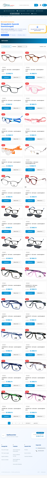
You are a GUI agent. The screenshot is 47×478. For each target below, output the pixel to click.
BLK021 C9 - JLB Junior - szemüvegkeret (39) (11, 162)
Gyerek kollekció (4, 456)
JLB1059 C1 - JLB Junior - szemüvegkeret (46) (11, 224)
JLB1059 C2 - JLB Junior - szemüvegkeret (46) (35, 224)
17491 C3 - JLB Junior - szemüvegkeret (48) (11, 70)
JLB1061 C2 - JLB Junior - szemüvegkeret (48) (11, 255)
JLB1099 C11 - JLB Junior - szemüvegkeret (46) (35, 316)
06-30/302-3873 (41, 450)
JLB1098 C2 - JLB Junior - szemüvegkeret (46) (11, 286)
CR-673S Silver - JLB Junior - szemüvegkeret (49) (32, 162)
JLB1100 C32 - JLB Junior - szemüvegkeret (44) (35, 409)
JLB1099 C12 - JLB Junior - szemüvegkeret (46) (11, 347)
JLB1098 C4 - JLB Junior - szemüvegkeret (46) (11, 316)
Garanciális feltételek (17, 464)
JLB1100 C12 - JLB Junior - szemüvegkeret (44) (35, 378)
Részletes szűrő (6, 46)
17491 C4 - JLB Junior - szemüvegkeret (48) (34, 70)
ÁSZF (39, 472)
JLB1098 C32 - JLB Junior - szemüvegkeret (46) (31, 286)
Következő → (28, 423)
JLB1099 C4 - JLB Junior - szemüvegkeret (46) (11, 378)
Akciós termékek (4, 459)
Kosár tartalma (27, 453)
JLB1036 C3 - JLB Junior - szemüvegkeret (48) (11, 193)
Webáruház (6, 16)
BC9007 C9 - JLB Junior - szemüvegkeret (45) (11, 101)
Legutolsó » (36, 423)
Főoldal (2, 16)
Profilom (26, 449)
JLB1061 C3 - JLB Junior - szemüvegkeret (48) (34, 255)
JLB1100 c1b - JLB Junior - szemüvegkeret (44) (11, 409)
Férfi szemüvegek (5, 453)
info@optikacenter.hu (41, 448)
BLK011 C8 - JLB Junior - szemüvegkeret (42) (34, 101)
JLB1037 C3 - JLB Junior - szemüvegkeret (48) (35, 193)
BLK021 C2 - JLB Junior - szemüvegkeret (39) (34, 132)
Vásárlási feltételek (28, 456)
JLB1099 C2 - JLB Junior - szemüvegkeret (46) (35, 347)
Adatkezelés (43, 472)
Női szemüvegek (4, 449)
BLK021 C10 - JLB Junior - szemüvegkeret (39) (11, 132)
